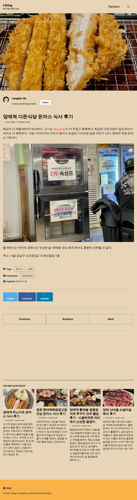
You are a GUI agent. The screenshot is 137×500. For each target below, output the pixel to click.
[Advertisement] (68, 355)
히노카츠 (62, 129)
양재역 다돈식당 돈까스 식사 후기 (38, 117)
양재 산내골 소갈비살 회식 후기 (117, 410)
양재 (30, 270)
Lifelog (11, 7)
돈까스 (19, 270)
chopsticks (27, 277)
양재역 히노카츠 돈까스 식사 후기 (17, 413)
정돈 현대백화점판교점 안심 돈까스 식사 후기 (51, 410)
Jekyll (31, 492)
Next (111, 317)
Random (113, 6)
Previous (24, 317)
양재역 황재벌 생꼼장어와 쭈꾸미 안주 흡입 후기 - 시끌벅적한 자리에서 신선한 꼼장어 (85, 414)
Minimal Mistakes (44, 492)
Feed (7, 487)
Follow (46, 102)
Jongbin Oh (19, 98)
